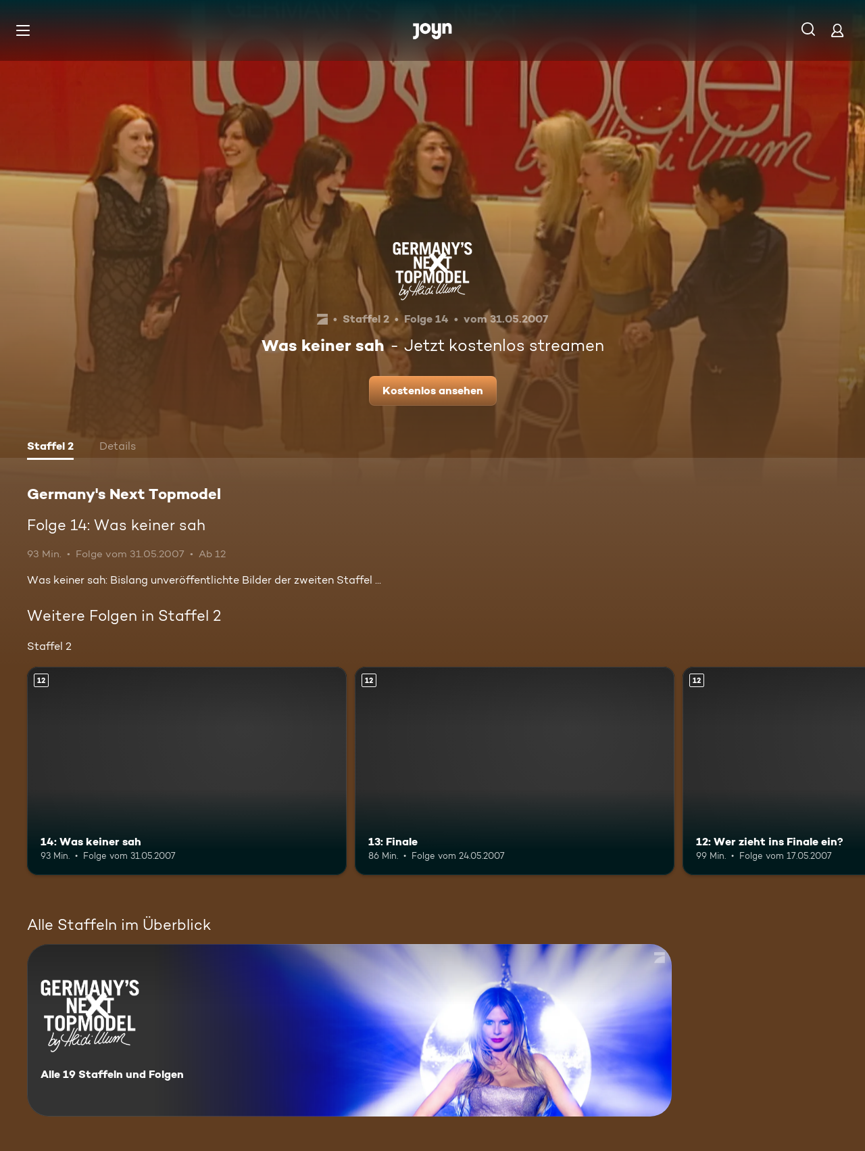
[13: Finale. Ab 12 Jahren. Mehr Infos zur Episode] (514, 770)
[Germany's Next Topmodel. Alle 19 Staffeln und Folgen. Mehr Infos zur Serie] (349, 1030)
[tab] (50, 448)
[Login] (837, 30)
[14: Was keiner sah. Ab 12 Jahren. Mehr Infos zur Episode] (187, 770)
